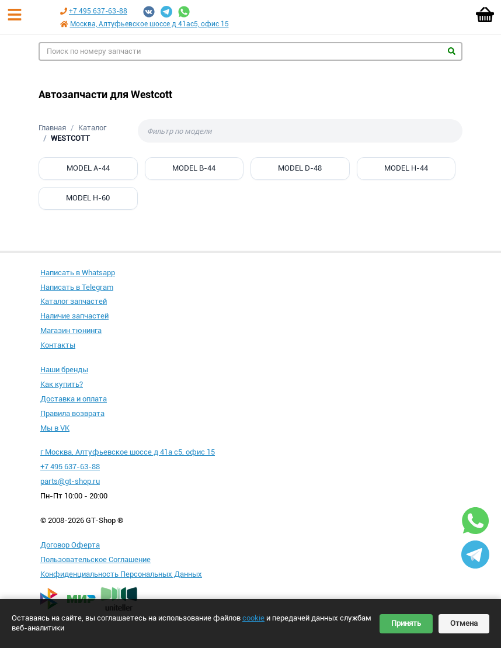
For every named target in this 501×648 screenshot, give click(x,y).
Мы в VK (54, 428)
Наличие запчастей (74, 315)
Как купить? (61, 384)
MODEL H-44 (406, 168)
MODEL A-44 (88, 168)
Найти (451, 51)
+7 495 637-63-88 (98, 11)
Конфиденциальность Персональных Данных (121, 574)
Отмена (464, 623)
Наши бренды (64, 369)
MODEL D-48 (300, 168)
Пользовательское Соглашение (95, 559)
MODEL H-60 (88, 197)
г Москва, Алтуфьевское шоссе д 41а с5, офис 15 (127, 452)
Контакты (57, 345)
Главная (52, 127)
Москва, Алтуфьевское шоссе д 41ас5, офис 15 (149, 24)
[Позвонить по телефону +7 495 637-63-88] (63, 11)
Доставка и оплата (73, 398)
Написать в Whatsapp (77, 272)
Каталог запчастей (73, 301)
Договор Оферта (70, 544)
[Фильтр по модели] (300, 131)
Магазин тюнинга (71, 330)
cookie (253, 618)
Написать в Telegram (76, 287)
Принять (406, 623)
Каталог (92, 127)
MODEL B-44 (193, 168)
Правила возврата (72, 413)
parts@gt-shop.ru (70, 481)
